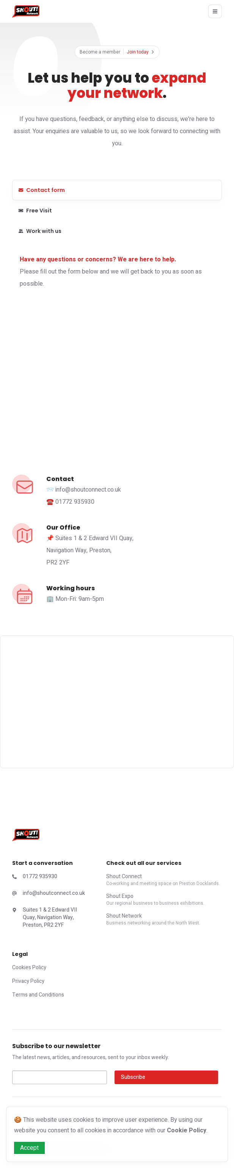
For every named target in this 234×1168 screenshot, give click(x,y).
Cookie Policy (186, 1130)
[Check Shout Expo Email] (50, 895)
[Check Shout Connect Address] (50, 919)
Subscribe (133, 1077)
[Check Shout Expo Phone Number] (50, 878)
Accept (29, 1147)
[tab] (117, 190)
